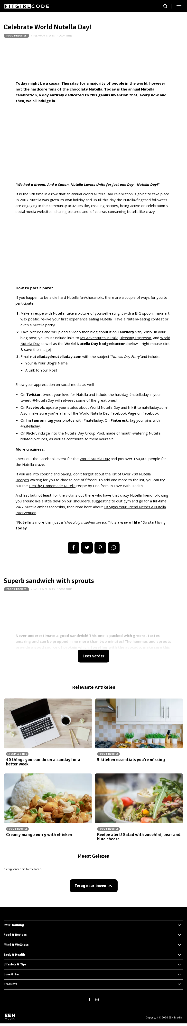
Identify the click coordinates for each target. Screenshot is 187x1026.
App (114, 548)
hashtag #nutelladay (132, 394)
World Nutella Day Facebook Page (107, 413)
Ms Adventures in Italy (99, 337)
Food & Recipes (16, 35)
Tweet (87, 548)
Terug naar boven (90, 885)
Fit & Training (14, 925)
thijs (69, 35)
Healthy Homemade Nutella (52, 485)
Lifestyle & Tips (15, 964)
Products (10, 984)
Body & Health (14, 955)
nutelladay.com (154, 407)
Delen (73, 548)
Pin (100, 548)
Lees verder (93, 656)
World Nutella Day (95, 458)
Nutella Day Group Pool (84, 433)
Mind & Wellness (16, 945)
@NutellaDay (43, 400)
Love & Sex (11, 974)
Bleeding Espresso (135, 337)
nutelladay (31, 426)
